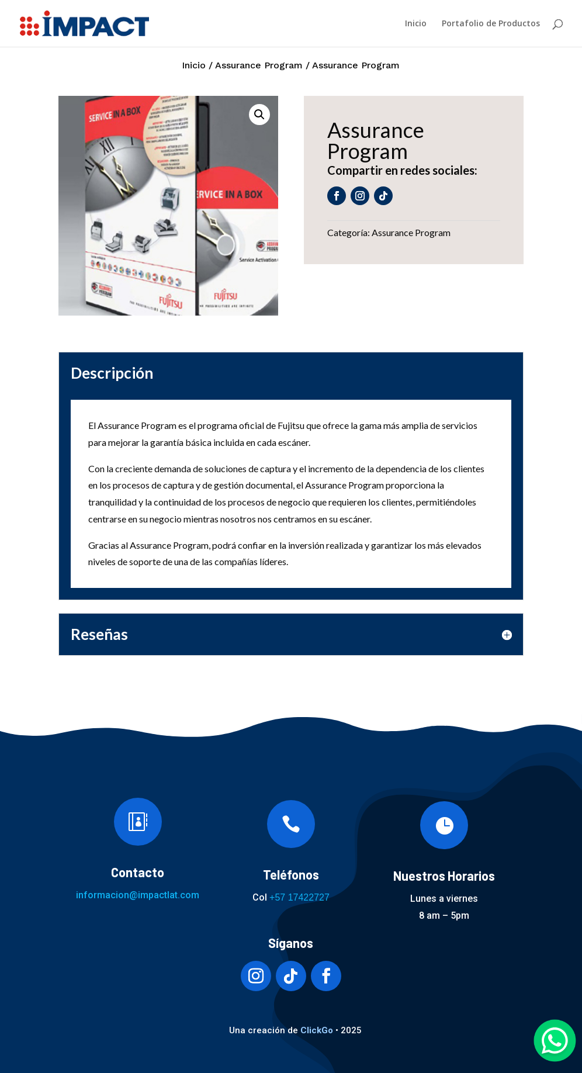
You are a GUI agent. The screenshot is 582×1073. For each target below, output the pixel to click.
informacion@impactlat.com (137, 895)
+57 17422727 (299, 897)
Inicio (416, 24)
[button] (259, 114)
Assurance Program (259, 65)
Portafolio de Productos (491, 24)
